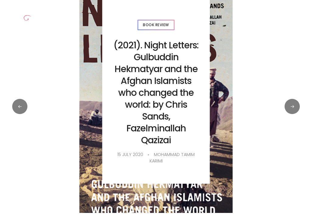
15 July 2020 (130, 154)
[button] (292, 106)
